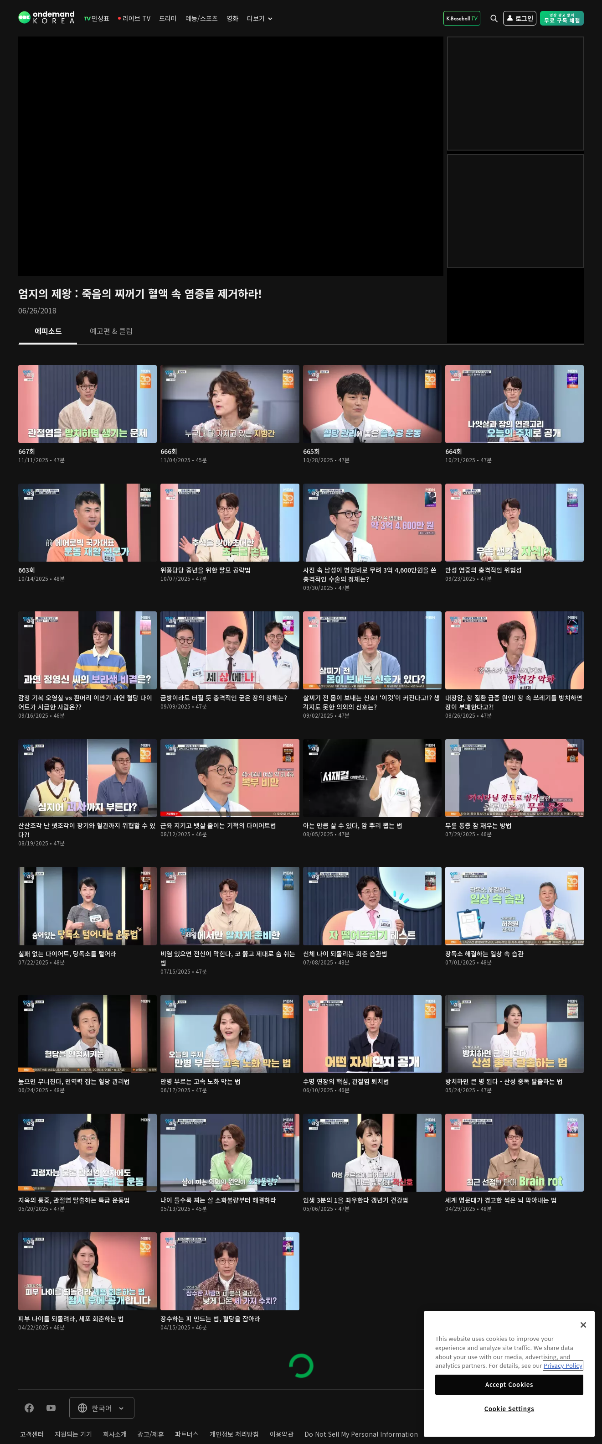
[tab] (48, 331)
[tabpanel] (301, 867)
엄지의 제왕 (46, 293)
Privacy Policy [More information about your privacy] (563, 1365)
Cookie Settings (509, 1408)
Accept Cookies (509, 1384)
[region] (509, 1374)
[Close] (583, 1325)
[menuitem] (96, 18)
